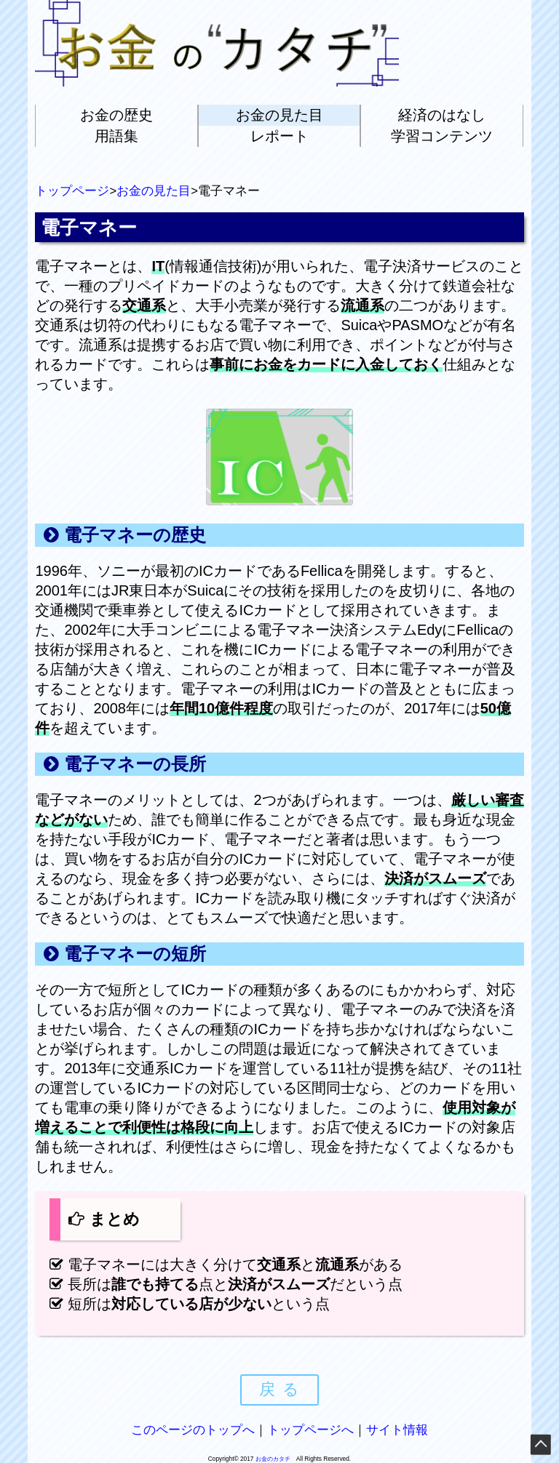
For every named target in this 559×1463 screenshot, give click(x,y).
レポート (279, 136)
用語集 (116, 136)
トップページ (72, 191)
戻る (282, 1389)
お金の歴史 (116, 115)
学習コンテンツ (442, 136)
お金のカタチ (272, 1458)
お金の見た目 (279, 115)
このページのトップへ (193, 1430)
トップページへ (310, 1430)
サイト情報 (397, 1430)
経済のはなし (441, 115)
